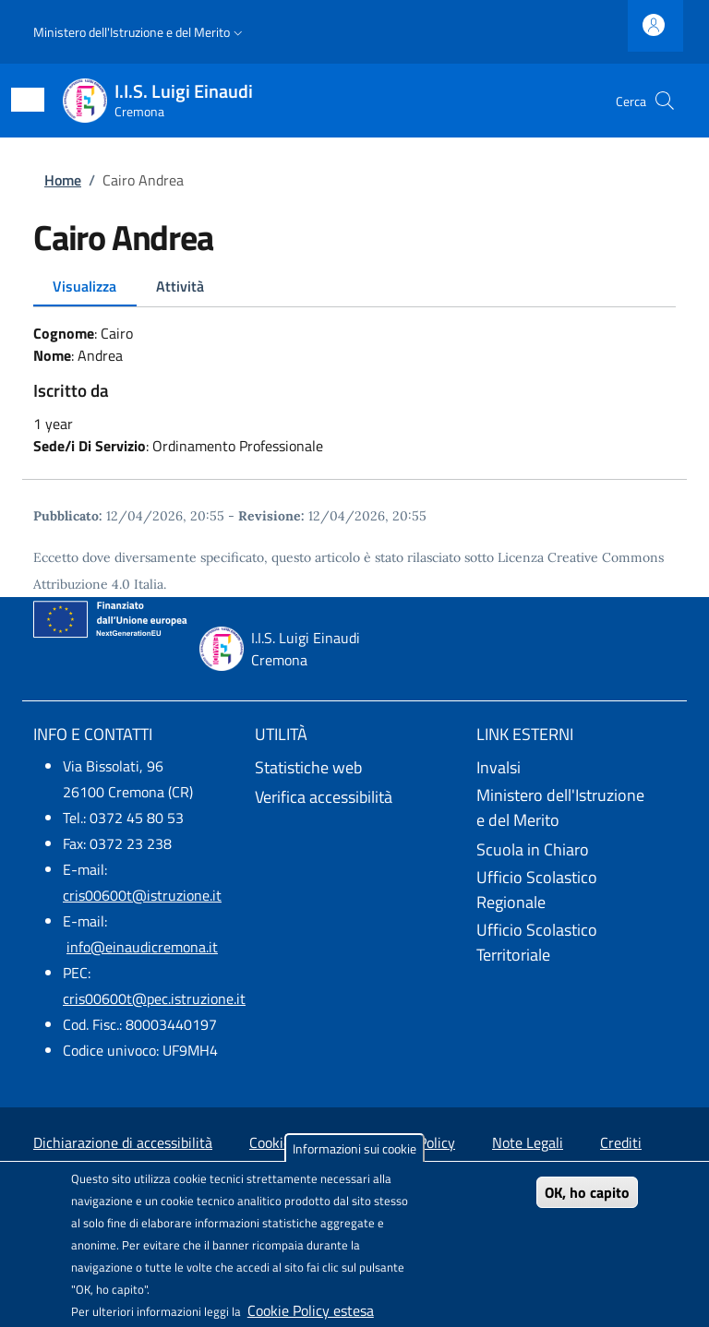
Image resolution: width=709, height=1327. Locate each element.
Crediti (621, 1142)
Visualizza (84, 286)
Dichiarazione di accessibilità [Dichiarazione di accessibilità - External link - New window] (122, 1142)
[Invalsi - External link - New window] (576, 768)
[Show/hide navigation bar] (27, 100)
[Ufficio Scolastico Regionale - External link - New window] (576, 891)
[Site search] (665, 101)
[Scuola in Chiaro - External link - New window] (576, 850)
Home (62, 180)
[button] (139, 32)
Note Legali (527, 1142)
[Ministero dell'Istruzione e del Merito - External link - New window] (576, 809)
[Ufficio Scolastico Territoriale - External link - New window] (576, 943)
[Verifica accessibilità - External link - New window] (354, 797)
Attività (180, 286)
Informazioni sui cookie (354, 1148)
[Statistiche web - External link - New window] (354, 768)
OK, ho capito (587, 1192)
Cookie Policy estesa (310, 1310)
